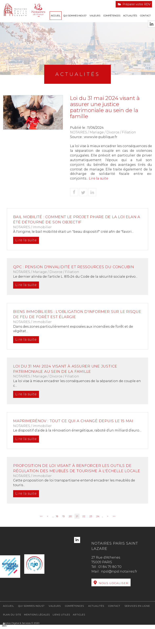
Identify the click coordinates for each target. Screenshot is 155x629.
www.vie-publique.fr (100, 137)
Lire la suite (98, 178)
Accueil (55, 15)
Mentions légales (37, 618)
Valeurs (95, 15)
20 (70, 521)
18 (57, 521)
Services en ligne (137, 610)
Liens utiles (61, 618)
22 (83, 521)
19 (63, 521)
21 (77, 521)
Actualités (130, 15)
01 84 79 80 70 (109, 572)
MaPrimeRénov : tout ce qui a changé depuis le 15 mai (74, 421)
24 (97, 521)
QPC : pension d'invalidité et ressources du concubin (74, 267)
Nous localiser (113, 588)
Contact (145, 15)
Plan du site (12, 618)
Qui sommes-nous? (75, 15)
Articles (79, 618)
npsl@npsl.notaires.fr (119, 577)
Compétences (111, 15)
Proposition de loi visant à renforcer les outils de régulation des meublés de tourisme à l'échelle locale (73, 470)
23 (90, 521)
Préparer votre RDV (137, 4)
